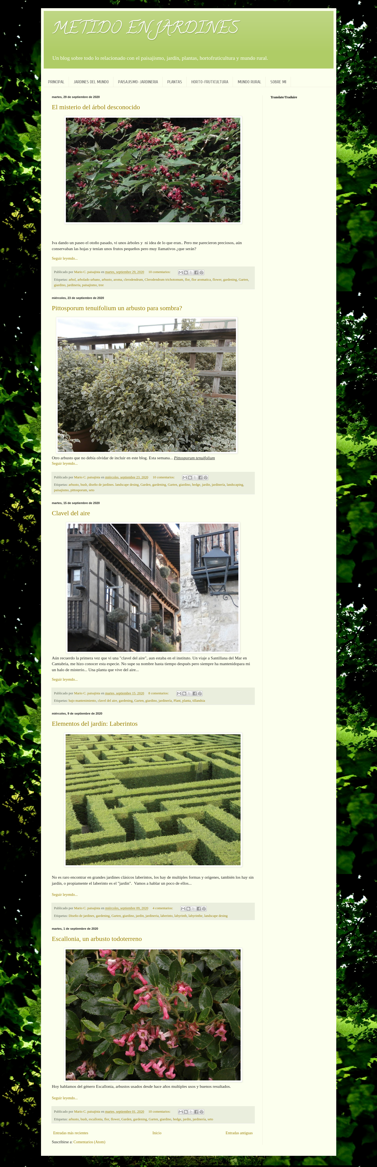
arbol (72, 280)
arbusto (107, 280)
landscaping (235, 485)
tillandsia (198, 701)
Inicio (157, 1133)
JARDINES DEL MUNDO (91, 81)
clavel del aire (107, 701)
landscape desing (216, 916)
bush (83, 485)
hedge (196, 485)
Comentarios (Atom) (89, 1142)
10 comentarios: (159, 272)
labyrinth (180, 916)
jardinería (218, 485)
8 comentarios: (159, 693)
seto (91, 490)
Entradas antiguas (239, 1133)
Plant (177, 701)
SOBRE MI (278, 81)
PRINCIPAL (56, 81)
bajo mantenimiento (82, 701)
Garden (146, 485)
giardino (60, 285)
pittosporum (79, 490)
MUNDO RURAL (249, 81)
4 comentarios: (163, 908)
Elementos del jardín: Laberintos (95, 723)
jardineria (73, 285)
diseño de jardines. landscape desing (114, 485)
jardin (206, 485)
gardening (230, 280)
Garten (243, 280)
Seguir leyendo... (65, 258)
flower (217, 280)
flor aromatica (201, 280)
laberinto (166, 916)
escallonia (95, 1119)
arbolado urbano (88, 280)
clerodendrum (133, 280)
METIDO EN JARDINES (145, 30)
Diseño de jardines (81, 916)
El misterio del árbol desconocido (96, 107)
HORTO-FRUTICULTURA (209, 81)
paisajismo (89, 285)
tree (101, 285)
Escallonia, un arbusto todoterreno (97, 938)
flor (187, 280)
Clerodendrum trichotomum (164, 280)
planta (186, 701)
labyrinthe (196, 916)
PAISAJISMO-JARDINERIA (138, 81)
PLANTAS (174, 81)
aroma (117, 280)
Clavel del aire (71, 513)
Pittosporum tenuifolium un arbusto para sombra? (117, 308)
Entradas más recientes (70, 1133)
